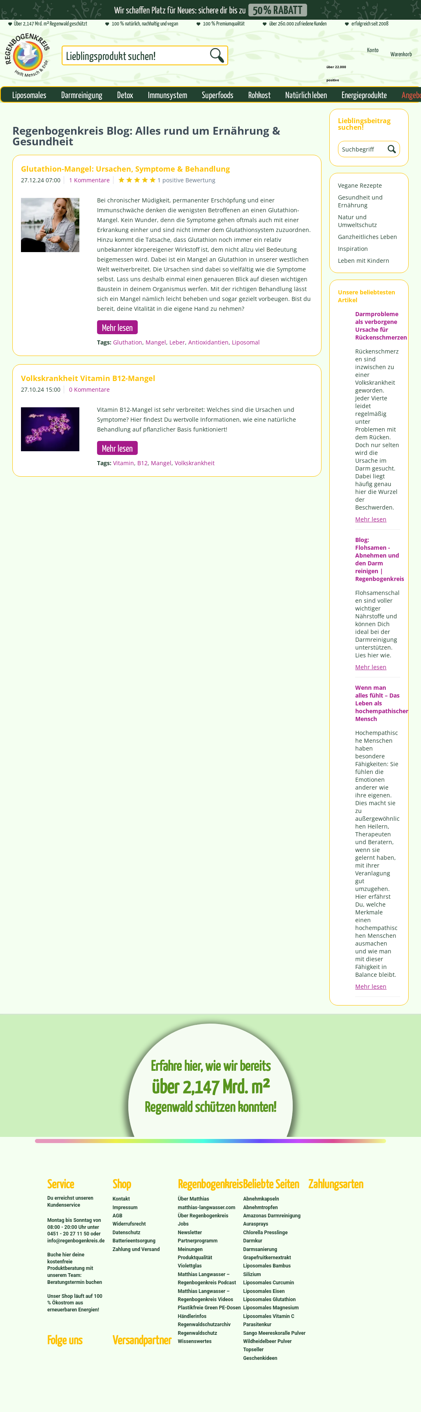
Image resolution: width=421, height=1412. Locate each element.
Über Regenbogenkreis (203, 1216)
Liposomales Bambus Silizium (267, 1270)
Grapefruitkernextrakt (267, 1257)
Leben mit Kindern (363, 260)
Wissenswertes (195, 1341)
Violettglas (190, 1266)
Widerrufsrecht (129, 1224)
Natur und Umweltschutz (357, 221)
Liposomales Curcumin (268, 1283)
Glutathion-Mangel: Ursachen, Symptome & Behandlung (125, 169)
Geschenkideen (260, 1358)
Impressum (125, 1207)
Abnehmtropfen (260, 1207)
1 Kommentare (89, 180)
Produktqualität (195, 1257)
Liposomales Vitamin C (268, 1316)
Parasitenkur (257, 1324)
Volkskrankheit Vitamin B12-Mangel (88, 378)
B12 (142, 463)
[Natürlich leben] (306, 94)
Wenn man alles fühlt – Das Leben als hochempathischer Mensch (377, 703)
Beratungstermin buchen (74, 1282)
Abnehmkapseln (261, 1199)
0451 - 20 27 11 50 (68, 1234)
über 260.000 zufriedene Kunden (294, 24)
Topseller (253, 1349)
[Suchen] (217, 55)
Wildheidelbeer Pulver (267, 1341)
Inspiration (353, 249)
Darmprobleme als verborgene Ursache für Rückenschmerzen (377, 325)
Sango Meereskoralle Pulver (274, 1333)
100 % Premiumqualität (221, 24)
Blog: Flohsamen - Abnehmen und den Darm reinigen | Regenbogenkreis (377, 559)
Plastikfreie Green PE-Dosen (209, 1308)
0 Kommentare (89, 389)
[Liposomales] (29, 94)
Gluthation (127, 342)
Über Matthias (193, 1199)
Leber (177, 342)
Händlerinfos (192, 1316)
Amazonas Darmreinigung (272, 1216)
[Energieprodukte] (364, 94)
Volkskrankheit (195, 463)
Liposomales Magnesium (270, 1308)
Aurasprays (255, 1224)
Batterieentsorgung (134, 1241)
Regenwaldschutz (197, 1333)
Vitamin (123, 463)
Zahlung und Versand (136, 1249)
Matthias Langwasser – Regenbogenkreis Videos (206, 1295)
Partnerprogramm (197, 1241)
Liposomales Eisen (264, 1291)
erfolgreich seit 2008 (367, 24)
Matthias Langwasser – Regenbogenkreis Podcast (207, 1279)
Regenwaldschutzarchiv (204, 1324)
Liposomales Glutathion (269, 1299)
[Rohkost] (259, 94)
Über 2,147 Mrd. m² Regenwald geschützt (47, 24)
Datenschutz (127, 1232)
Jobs (183, 1224)
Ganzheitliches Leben (367, 237)
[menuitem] (145, 57)
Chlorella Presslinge (265, 1232)
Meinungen (190, 1249)
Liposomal (246, 342)
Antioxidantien (208, 342)
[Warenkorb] (401, 57)
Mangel (156, 342)
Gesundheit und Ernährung (360, 201)
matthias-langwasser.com (207, 1207)
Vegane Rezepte (360, 185)
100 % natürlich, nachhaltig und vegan (141, 24)
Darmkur (252, 1241)
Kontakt (121, 1199)
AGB (118, 1216)
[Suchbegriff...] (145, 55)
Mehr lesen (370, 519)
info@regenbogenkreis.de (75, 1241)
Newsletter (190, 1232)
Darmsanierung (260, 1249)
